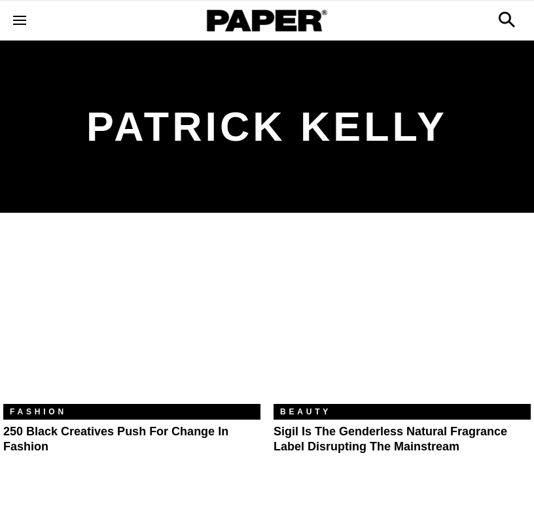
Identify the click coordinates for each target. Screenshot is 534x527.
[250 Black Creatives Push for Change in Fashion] (131, 318)
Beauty (305, 411)
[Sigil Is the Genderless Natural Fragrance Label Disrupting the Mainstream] (402, 318)
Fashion (38, 411)
